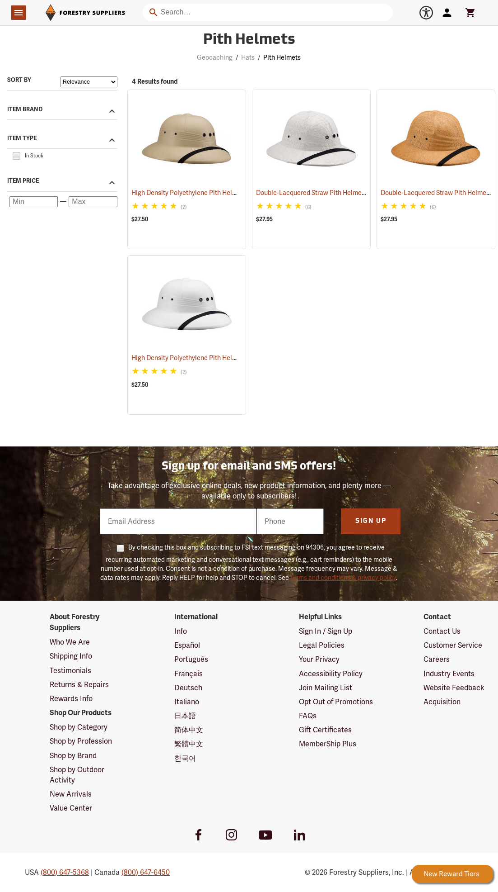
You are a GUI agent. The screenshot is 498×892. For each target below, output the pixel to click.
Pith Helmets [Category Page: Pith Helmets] (249, 40)
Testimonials (70, 670)
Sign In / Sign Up (325, 631)
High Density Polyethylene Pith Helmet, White (209, 358)
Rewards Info (71, 698)
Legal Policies (321, 645)
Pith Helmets (282, 57)
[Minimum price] (33, 201)
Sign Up (370, 521)
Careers (437, 659)
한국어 (185, 758)
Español (187, 645)
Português (191, 659)
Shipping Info (71, 656)
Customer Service (453, 645)
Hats (248, 57)
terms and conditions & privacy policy (343, 578)
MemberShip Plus (327, 744)
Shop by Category (78, 727)
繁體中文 (188, 744)
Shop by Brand (73, 755)
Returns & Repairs (79, 684)
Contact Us (442, 631)
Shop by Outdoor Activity (77, 775)
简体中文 (188, 730)
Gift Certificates (325, 730)
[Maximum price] (93, 201)
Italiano (186, 702)
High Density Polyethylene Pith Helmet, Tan (205, 193)
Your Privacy (319, 659)
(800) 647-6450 (145, 872)
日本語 (185, 716)
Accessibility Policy (331, 673)
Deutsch (188, 688)
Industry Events (449, 673)
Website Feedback (454, 688)
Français (188, 673)
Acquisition (442, 702)
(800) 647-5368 (65, 872)
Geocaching (215, 57)
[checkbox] (16, 155)
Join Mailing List (325, 688)
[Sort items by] (89, 81)
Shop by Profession (81, 741)
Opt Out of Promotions (336, 702)
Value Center (71, 808)
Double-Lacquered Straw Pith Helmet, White (331, 193)
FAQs (307, 716)
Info (180, 631)
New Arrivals (71, 794)
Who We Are (70, 642)
